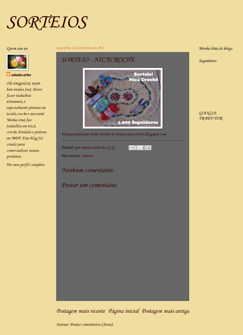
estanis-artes (21, 75)
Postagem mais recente (80, 311)
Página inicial (123, 311)
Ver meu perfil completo (25, 164)
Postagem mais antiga (165, 311)
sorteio (87, 155)
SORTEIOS (46, 22)
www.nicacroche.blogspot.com (141, 134)
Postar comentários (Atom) (91, 324)
